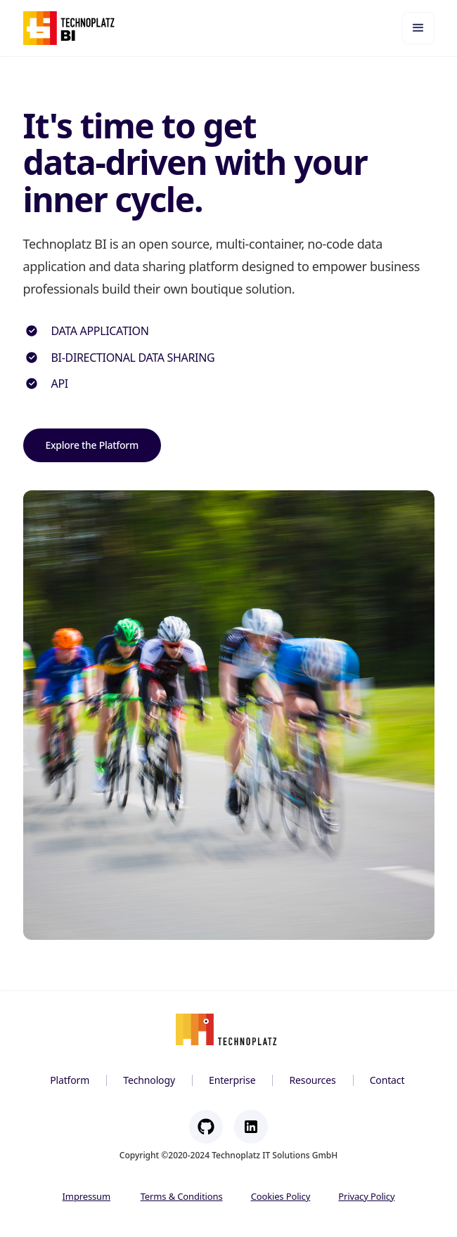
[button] (418, 28)
